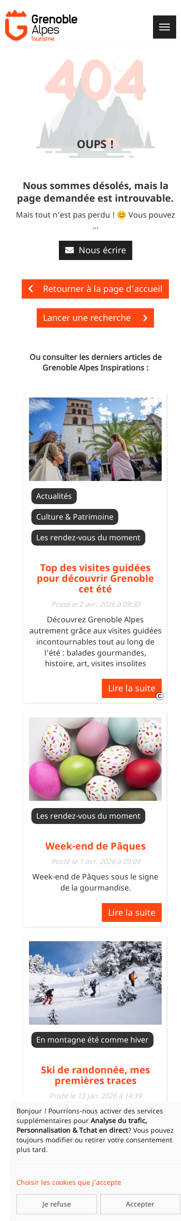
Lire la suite (131, 688)
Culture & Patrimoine (74, 516)
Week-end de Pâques (95, 845)
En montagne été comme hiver (92, 1039)
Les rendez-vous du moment (88, 537)
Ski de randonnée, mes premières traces (95, 1075)
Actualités (54, 496)
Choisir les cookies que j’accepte (68, 1182)
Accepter (140, 1203)
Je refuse (56, 1203)
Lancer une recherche (95, 317)
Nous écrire (95, 250)
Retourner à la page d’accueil (95, 288)
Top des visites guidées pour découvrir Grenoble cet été (95, 578)
